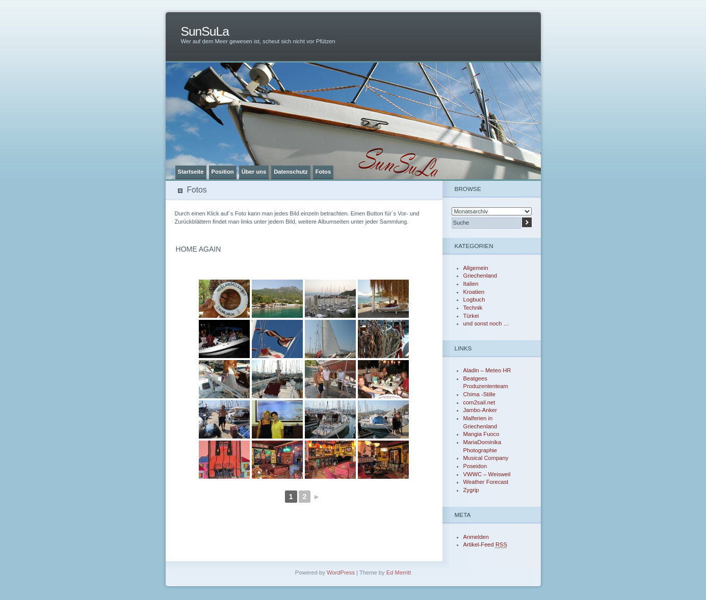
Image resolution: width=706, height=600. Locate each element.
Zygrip (471, 490)
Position (223, 172)
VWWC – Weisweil (487, 474)
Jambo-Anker (480, 410)
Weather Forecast (486, 482)
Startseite (191, 172)
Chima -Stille (479, 394)
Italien (471, 284)
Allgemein (475, 268)
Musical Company (486, 458)
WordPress (341, 572)
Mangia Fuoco (481, 434)
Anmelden (476, 537)
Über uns (254, 172)
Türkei (471, 316)
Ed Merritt (398, 572)
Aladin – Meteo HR (487, 370)
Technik (473, 308)
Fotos (323, 172)
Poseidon (475, 466)
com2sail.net (479, 402)
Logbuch (474, 299)
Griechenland (480, 275)
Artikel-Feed (485, 544)
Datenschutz (291, 172)
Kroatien (474, 292)
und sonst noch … (486, 323)
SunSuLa (205, 31)
